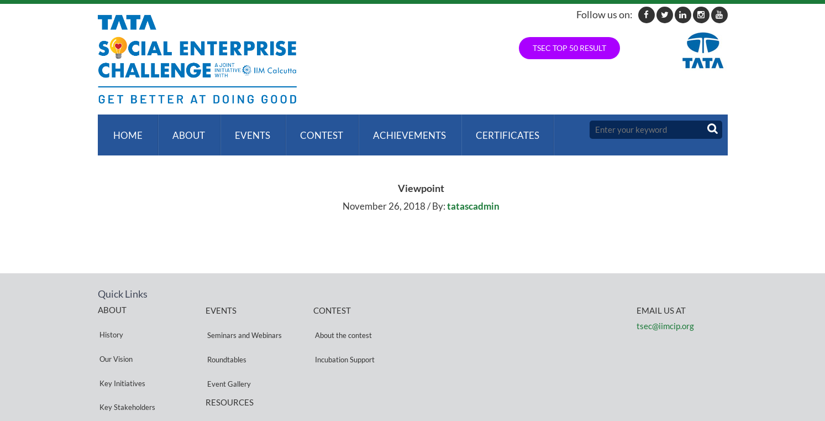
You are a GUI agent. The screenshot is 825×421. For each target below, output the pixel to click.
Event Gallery (227, 345)
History (110, 318)
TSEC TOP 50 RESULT (569, 48)
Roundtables (225, 332)
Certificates (495, 130)
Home (126, 130)
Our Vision (114, 332)
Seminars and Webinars (243, 319)
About (185, 130)
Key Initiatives (121, 345)
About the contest (341, 319)
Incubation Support (343, 332)
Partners (111, 371)
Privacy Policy (228, 378)
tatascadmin (473, 195)
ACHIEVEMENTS (398, 130)
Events (246, 130)
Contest (313, 130)
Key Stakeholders (126, 358)
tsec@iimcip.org (665, 315)
